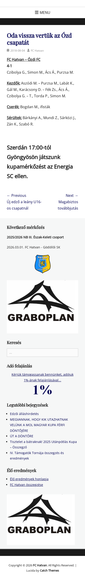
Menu (45, 12)
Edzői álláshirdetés (24, 414)
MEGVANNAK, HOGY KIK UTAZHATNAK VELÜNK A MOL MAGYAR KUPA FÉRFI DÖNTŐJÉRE (39, 425)
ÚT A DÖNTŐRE (21, 436)
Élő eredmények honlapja (29, 479)
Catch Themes (49, 570)
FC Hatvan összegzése (26, 484)
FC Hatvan (37, 50)
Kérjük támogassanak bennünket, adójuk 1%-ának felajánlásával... (42, 381)
